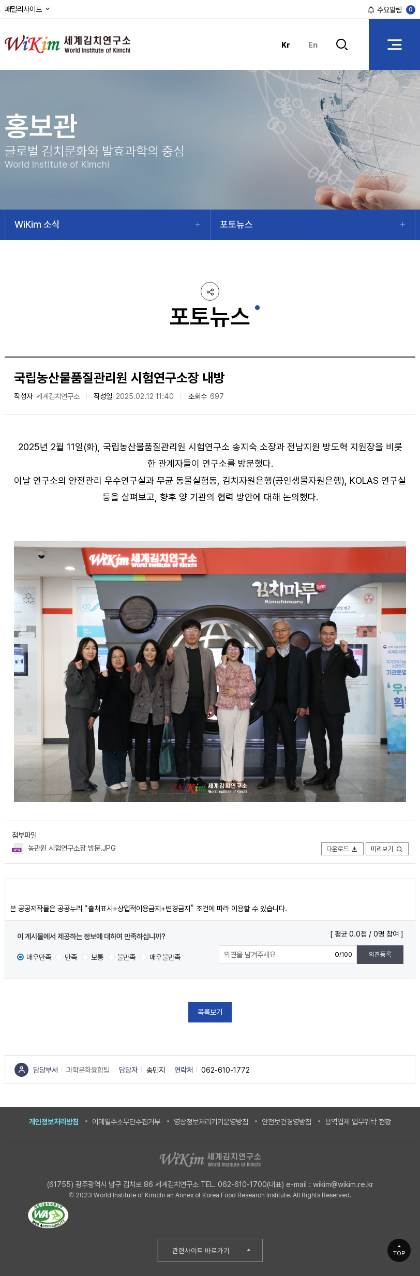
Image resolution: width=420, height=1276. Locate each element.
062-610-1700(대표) (251, 1184)
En (313, 44)
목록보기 (210, 1011)
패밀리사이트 (28, 9)
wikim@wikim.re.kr (343, 1184)
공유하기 (210, 291)
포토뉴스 (236, 224)
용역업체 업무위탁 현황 (358, 1121)
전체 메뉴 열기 (394, 44)
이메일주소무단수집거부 (126, 1121)
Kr (285, 44)
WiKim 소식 (37, 224)
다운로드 (342, 849)
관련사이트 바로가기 (201, 1251)
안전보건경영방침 (286, 1121)
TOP (399, 1253)
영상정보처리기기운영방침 (211, 1121)
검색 (342, 44)
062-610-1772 (225, 1069)
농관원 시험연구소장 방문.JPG (72, 847)
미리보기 (387, 849)
